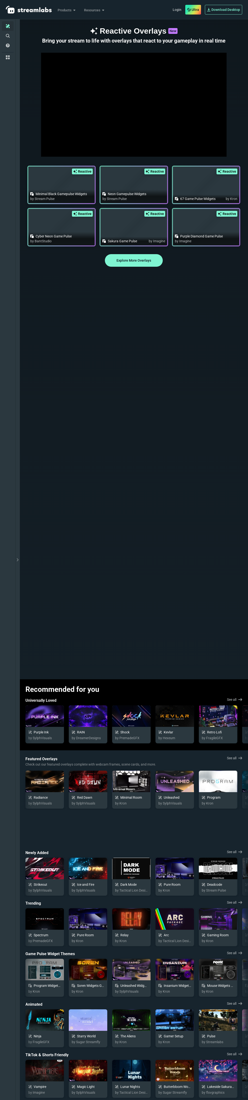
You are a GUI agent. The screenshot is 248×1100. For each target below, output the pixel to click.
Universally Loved (40, 700)
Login (177, 10)
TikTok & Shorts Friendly (47, 1018)
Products (67, 10)
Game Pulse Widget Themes (50, 917)
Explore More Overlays (133, 260)
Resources (94, 10)
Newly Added (36, 816)
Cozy (29, 1069)
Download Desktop (223, 10)
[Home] (8, 26)
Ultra (193, 10)
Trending (33, 866)
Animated (33, 968)
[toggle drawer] (18, 559)
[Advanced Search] (8, 36)
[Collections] (8, 57)
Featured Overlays (41, 759)
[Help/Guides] (8, 45)
